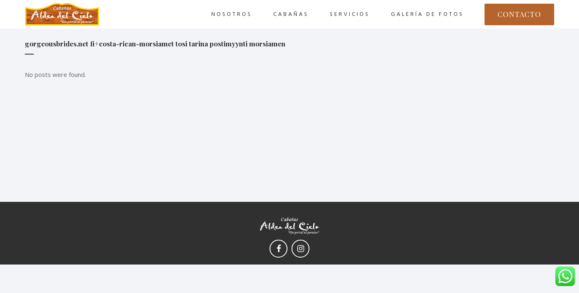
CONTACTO (519, 14)
